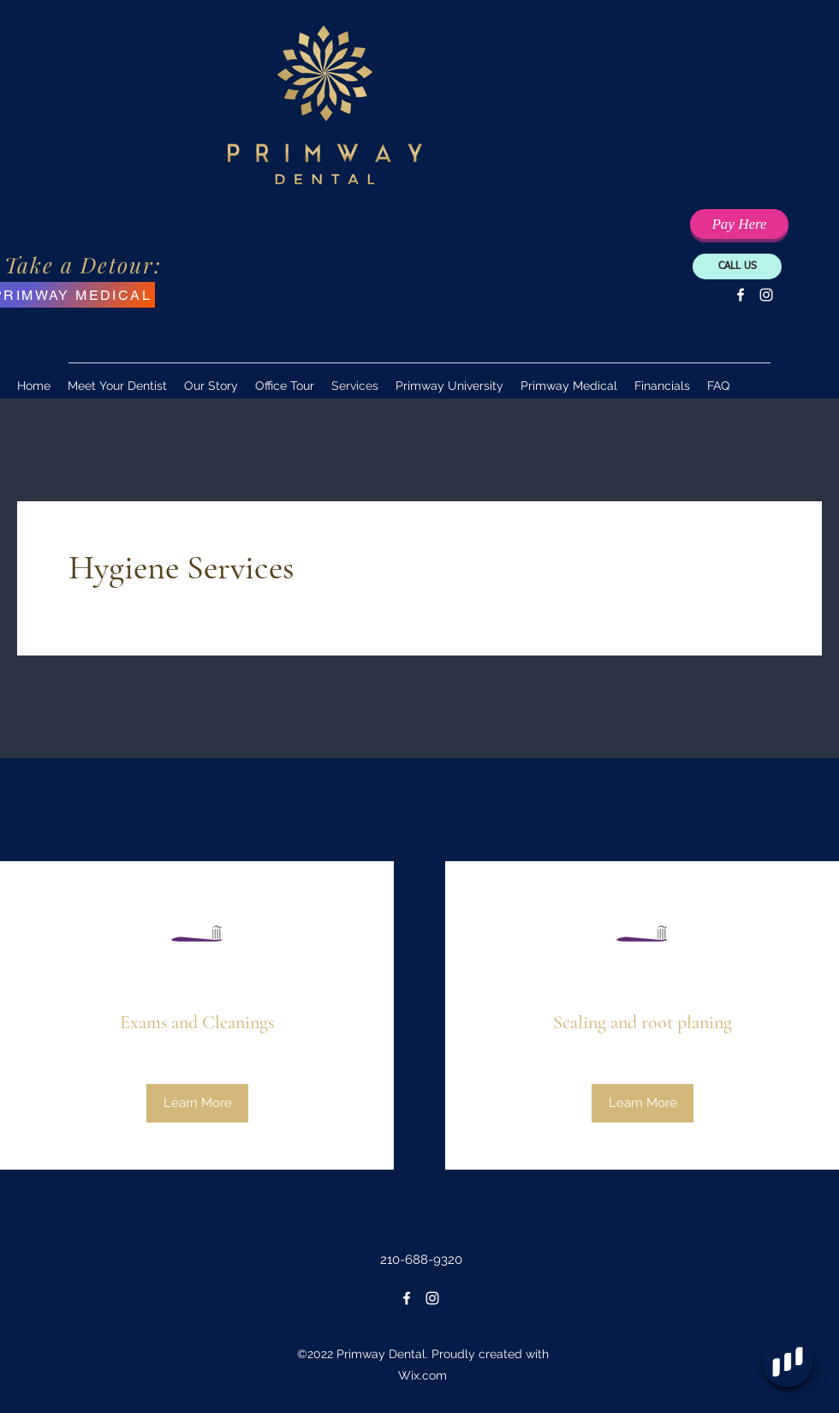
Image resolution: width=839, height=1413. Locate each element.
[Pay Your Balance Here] (739, 224)
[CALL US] (737, 266)
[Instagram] (766, 294)
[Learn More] (197, 1103)
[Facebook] (740, 294)
